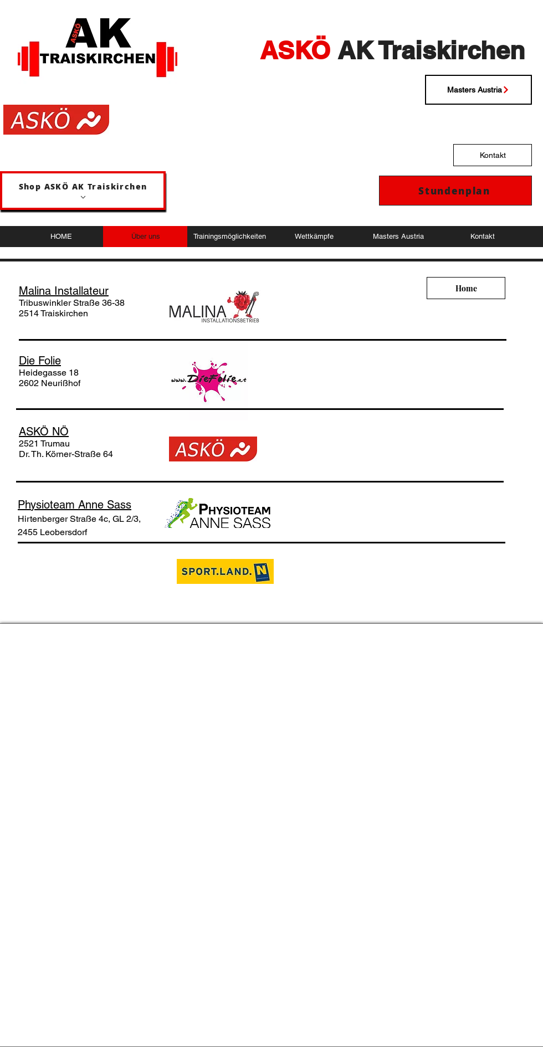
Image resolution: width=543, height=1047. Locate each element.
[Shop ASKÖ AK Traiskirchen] (83, 190)
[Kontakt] (492, 155)
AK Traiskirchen (427, 50)
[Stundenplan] (455, 191)
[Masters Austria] (478, 90)
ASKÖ (295, 50)
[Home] (466, 288)
